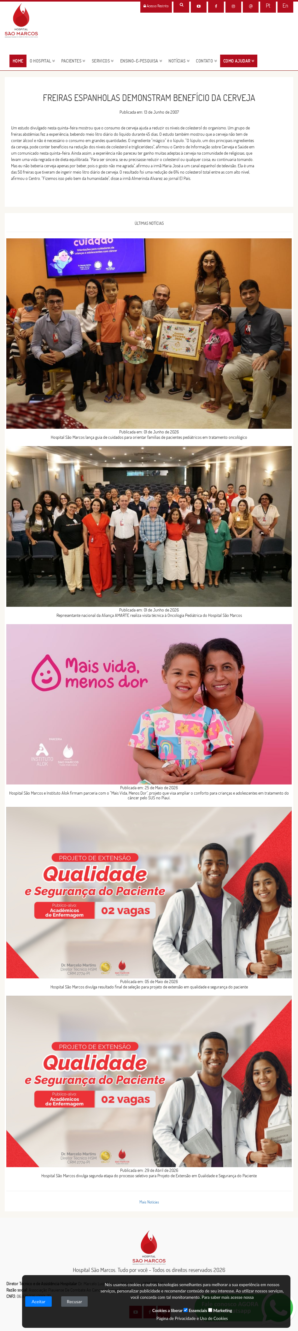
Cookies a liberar (167, 1310)
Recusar (74, 1301)
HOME (19, 60)
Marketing (220, 1310)
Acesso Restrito (156, 5)
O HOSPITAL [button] (42, 61)
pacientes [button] (73, 61)
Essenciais (195, 1310)
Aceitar (38, 1301)
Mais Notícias (149, 1201)
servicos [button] (103, 61)
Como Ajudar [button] (238, 61)
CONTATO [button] (206, 61)
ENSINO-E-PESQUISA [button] (141, 61)
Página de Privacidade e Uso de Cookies (192, 1318)
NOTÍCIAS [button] (179, 61)
